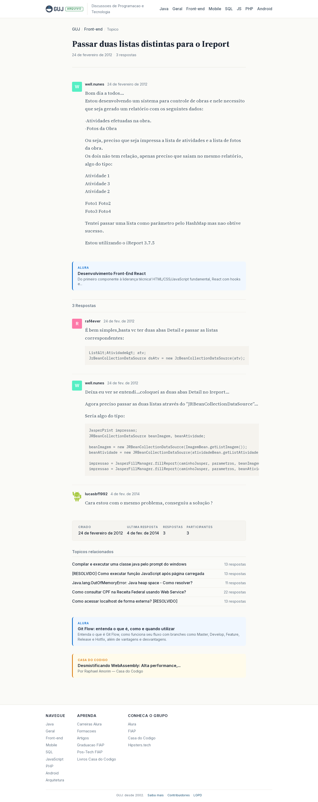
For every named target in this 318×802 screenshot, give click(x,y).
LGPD (198, 795)
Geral (177, 8)
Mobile (215, 8)
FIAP (132, 731)
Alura (132, 724)
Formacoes (86, 731)
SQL (229, 8)
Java (163, 8)
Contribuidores (178, 795)
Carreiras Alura (89, 724)
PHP (249, 8)
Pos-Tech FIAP (90, 752)
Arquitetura (55, 780)
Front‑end (195, 8)
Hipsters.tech (139, 745)
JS (239, 8)
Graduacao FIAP (90, 745)
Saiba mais (156, 795)
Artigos (83, 738)
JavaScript (54, 759)
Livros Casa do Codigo (96, 759)
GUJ (76, 29)
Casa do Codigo (142, 738)
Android (264, 8)
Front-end (93, 29)
